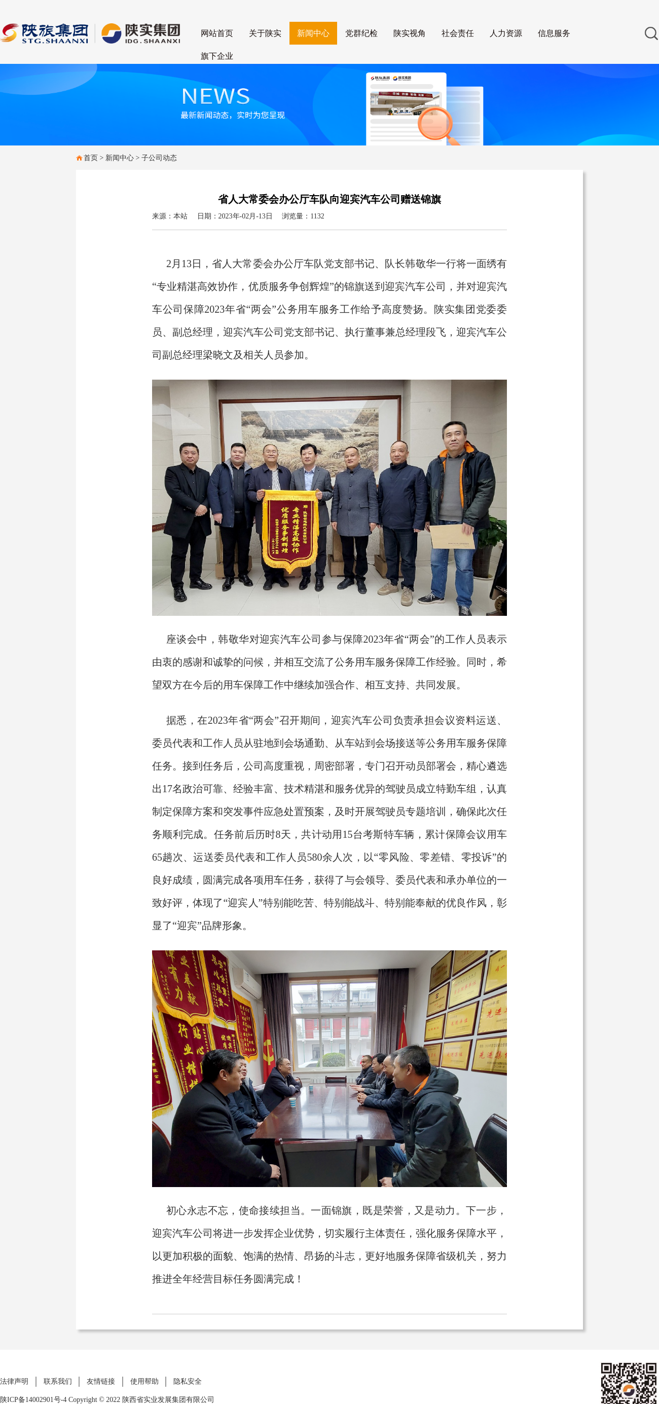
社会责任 (458, 33)
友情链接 (101, 1381)
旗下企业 (217, 56)
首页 (91, 158)
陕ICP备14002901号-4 (34, 1399)
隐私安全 (187, 1381)
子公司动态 (159, 158)
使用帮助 (144, 1381)
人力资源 (506, 33)
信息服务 (554, 33)
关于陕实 (265, 33)
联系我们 (58, 1381)
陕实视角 (409, 33)
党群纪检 (361, 33)
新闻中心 (313, 33)
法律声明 (14, 1381)
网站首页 (217, 33)
